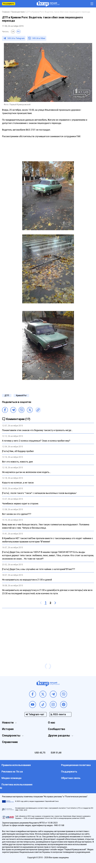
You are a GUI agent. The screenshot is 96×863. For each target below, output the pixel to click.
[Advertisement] (48, 630)
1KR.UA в (16, 38)
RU (18, 31)
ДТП (7, 395)
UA (13, 31)
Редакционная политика (76, 765)
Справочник (10, 742)
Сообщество (56, 729)
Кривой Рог (21, 395)
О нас (51, 722)
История (8, 729)
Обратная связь (70, 778)
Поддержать (8, 4)
